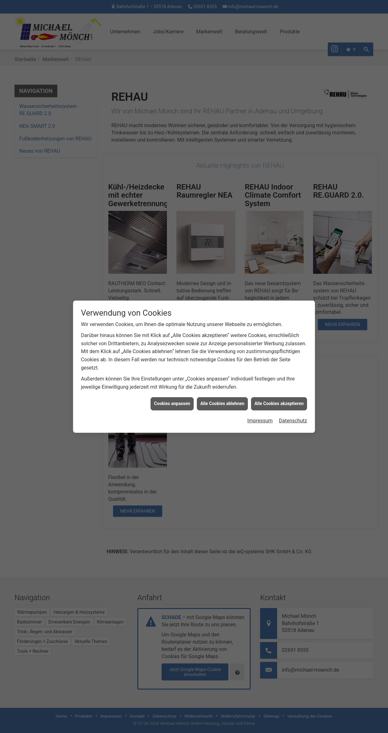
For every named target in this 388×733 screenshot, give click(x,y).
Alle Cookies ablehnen (222, 393)
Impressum (260, 411)
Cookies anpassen (172, 393)
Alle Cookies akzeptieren (279, 393)
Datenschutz (293, 411)
